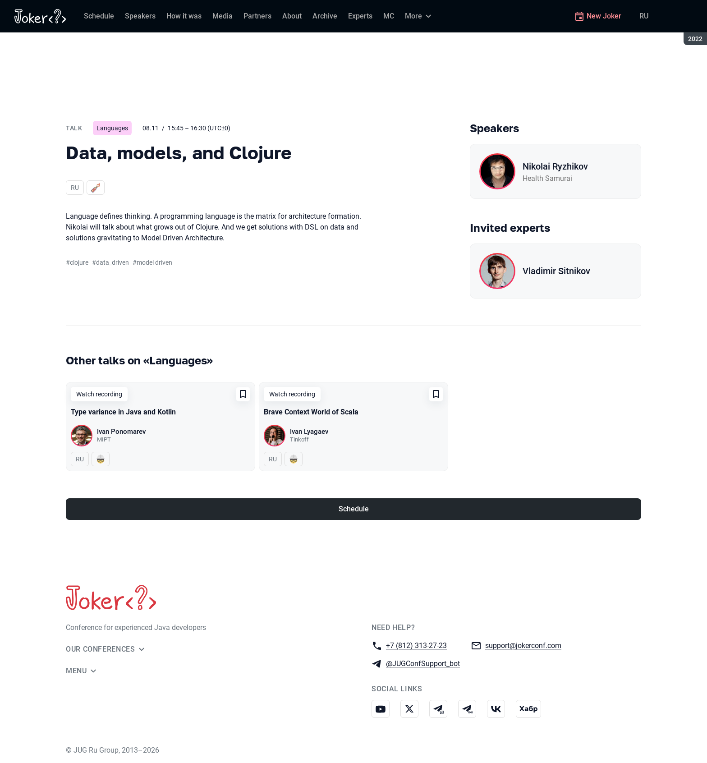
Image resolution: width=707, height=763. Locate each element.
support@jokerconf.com (523, 645)
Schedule (354, 509)
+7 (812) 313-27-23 (416, 645)
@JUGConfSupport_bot (423, 663)
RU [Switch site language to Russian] (643, 16)
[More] (419, 16)
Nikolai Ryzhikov (555, 166)
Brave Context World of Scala (311, 412)
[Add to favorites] (243, 394)
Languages (112, 128)
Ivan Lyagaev (309, 431)
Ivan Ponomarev (121, 431)
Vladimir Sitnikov (556, 271)
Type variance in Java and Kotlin (123, 412)
